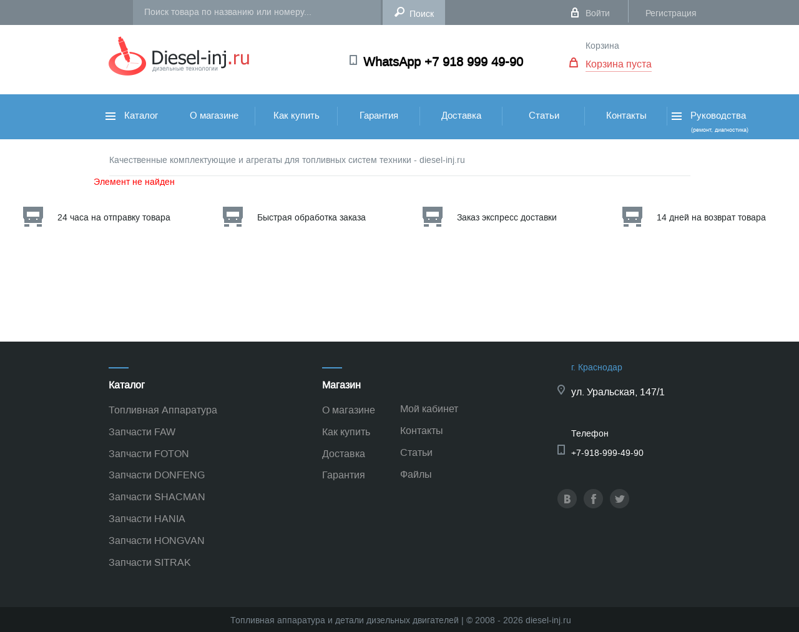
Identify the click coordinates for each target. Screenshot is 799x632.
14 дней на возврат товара (711, 218)
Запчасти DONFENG (157, 474)
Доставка (461, 115)
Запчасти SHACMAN (157, 496)
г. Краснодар (596, 367)
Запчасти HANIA (147, 518)
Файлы (416, 474)
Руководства (708, 121)
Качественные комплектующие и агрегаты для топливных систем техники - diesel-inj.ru (287, 160)
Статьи (544, 115)
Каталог (131, 115)
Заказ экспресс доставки (507, 218)
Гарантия (379, 115)
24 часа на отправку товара (113, 218)
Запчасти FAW (142, 431)
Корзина (602, 46)
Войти (598, 13)
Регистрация (671, 13)
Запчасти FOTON (149, 453)
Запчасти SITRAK (150, 562)
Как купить (296, 115)
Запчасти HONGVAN (157, 540)
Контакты (626, 115)
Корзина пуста (619, 64)
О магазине (214, 115)
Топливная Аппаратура (163, 410)
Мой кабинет (429, 408)
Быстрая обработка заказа (311, 218)
